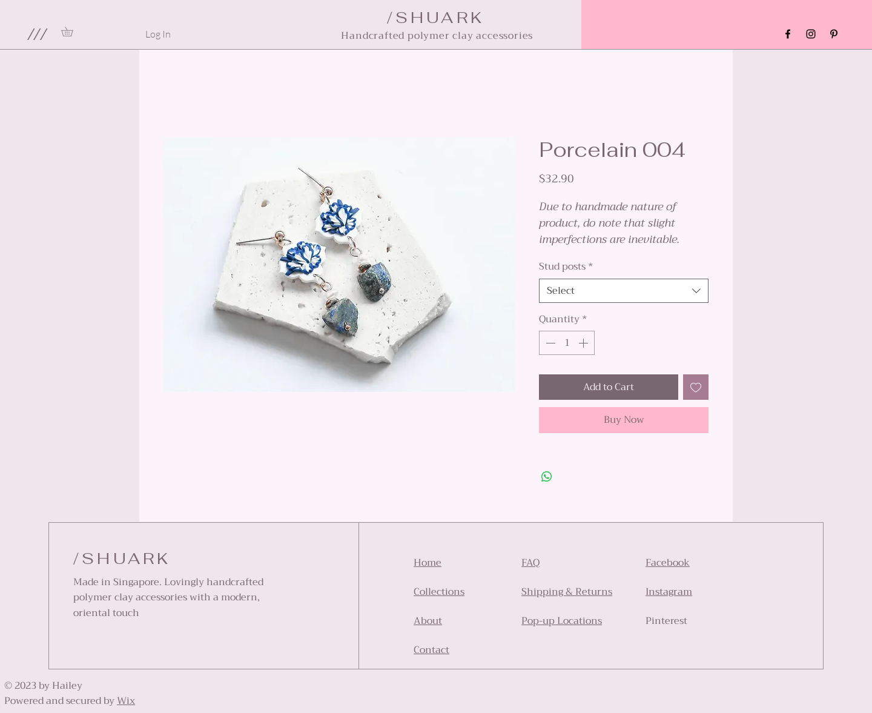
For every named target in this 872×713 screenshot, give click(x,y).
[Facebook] (788, 34)
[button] (36, 34)
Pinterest (666, 620)
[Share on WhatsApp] (547, 476)
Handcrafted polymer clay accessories (437, 35)
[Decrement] (549, 342)
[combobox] (623, 291)
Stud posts (566, 266)
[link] (71, 31)
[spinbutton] (567, 342)
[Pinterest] (834, 34)
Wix (126, 700)
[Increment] (584, 342)
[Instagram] (811, 34)
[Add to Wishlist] (695, 387)
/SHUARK (122, 558)
